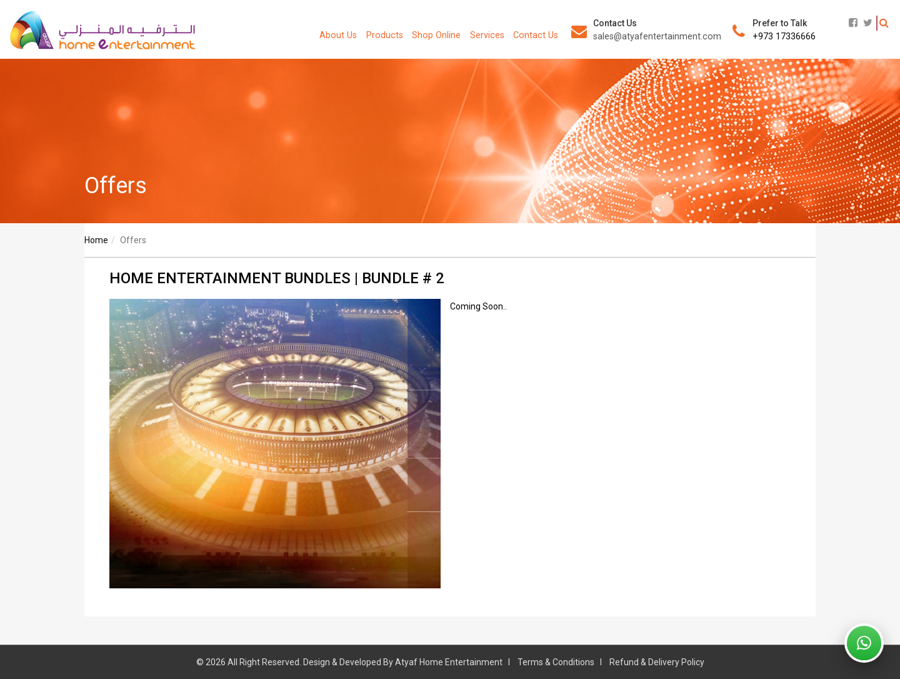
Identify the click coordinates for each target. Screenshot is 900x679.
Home (96, 240)
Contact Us (535, 35)
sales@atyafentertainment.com (657, 36)
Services (487, 35)
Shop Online (436, 35)
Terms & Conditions (556, 662)
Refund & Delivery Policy (656, 662)
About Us (338, 35)
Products (384, 35)
